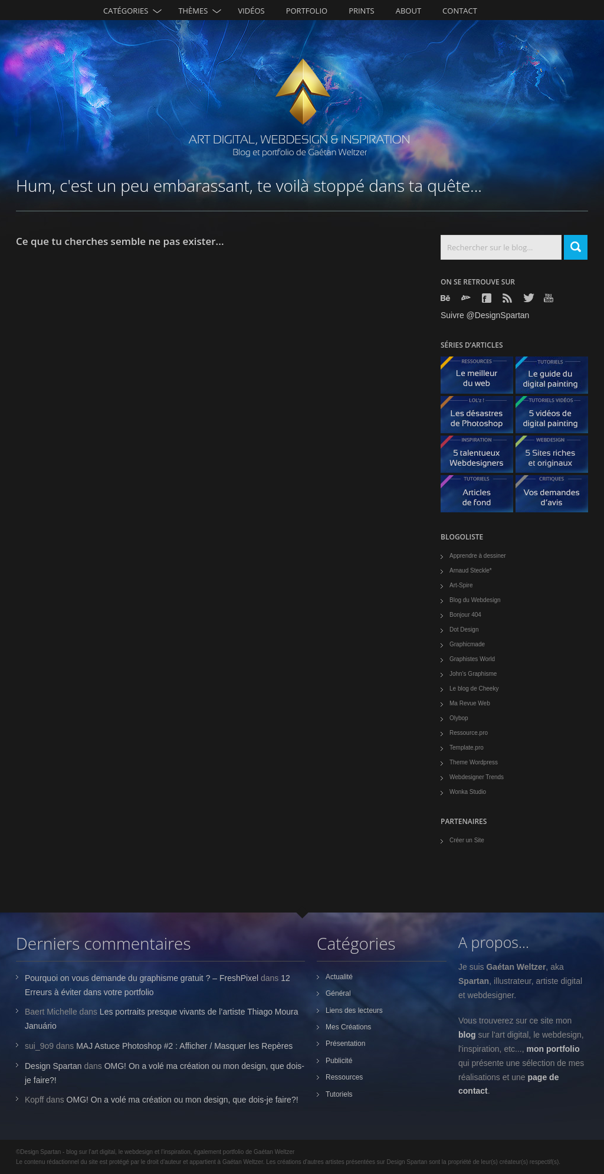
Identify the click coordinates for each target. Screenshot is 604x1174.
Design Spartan (53, 1066)
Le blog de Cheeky (473, 688)
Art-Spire (460, 585)
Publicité (339, 1061)
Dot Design (463, 629)
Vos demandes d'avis (556, 496)
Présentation (345, 1043)
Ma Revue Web (469, 703)
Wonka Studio (467, 792)
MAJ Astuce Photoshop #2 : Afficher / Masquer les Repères (184, 1046)
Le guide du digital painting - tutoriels (556, 378)
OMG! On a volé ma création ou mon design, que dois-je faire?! (182, 1099)
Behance (446, 298)
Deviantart (467, 298)
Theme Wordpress (473, 762)
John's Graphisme (473, 674)
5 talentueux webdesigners (481, 457)
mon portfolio (553, 1049)
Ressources (344, 1077)
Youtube (550, 297)
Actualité (339, 977)
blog (467, 1034)
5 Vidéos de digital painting (556, 417)
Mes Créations (348, 1027)
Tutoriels (339, 1094)
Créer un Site (466, 840)
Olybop (458, 718)
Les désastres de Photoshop (481, 417)
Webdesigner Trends (476, 777)
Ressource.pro (468, 733)
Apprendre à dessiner (477, 555)
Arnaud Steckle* (470, 570)
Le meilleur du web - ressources (481, 378)
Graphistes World (472, 659)
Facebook (488, 298)
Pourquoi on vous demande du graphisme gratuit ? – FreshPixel (141, 978)
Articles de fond (481, 496)
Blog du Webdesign (475, 600)
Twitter (529, 297)
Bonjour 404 (465, 614)
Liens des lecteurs (354, 1010)
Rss (508, 298)
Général (338, 993)
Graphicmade (467, 644)
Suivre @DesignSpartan (485, 315)
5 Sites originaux (556, 457)
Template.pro (466, 747)
